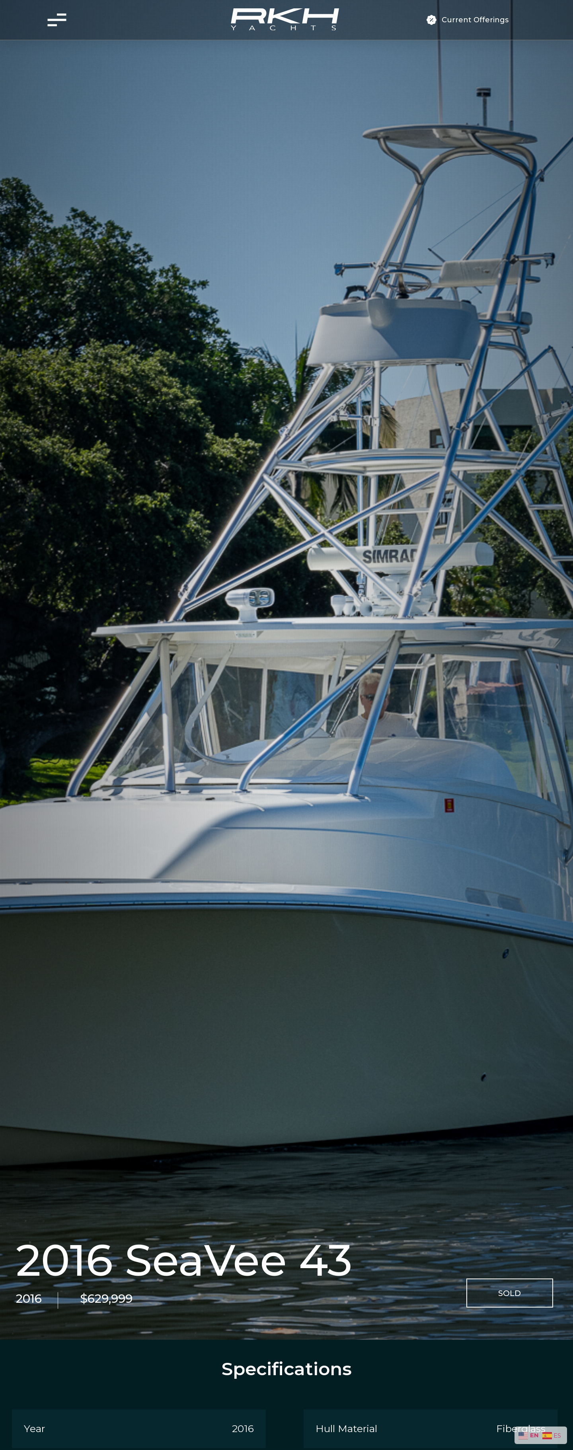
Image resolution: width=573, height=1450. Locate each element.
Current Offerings (475, 20)
